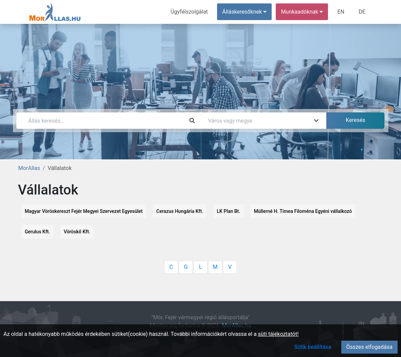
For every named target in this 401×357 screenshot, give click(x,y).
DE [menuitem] (362, 12)
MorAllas (29, 168)
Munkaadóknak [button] (302, 12)
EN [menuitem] (340, 12)
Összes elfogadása (369, 347)
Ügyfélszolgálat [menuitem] (189, 12)
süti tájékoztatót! (278, 334)
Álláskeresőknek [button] (244, 12)
